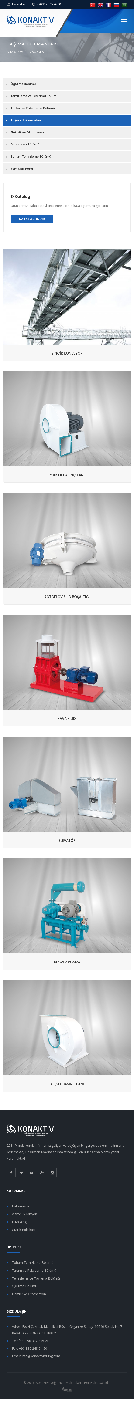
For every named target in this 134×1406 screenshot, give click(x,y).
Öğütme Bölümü (23, 84)
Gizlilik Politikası (23, 1229)
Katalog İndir (32, 218)
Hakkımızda (20, 1206)
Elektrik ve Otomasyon (27, 132)
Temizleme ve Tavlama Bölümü (34, 96)
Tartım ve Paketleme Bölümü (32, 108)
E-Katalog (18, 4)
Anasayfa (15, 51)
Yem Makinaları (22, 168)
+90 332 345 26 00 (49, 4)
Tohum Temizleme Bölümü (30, 156)
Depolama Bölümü (24, 144)
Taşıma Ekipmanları (25, 120)
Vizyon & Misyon (24, 1214)
